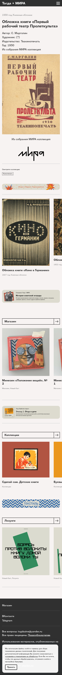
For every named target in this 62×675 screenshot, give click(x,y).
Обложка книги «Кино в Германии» (25, 270)
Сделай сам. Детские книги (20, 482)
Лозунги (15, 578)
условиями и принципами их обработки (21, 656)
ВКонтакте (8, 616)
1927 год (6, 275)
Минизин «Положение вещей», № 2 (24, 382)
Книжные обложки (22, 14)
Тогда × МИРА (13, 3)
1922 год (57, 264)
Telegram (7, 620)
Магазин (5, 388)
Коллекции (6, 487)
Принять (11, 667)
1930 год (7, 14)
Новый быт (14, 388)
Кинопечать (8, 173)
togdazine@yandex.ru (30, 631)
